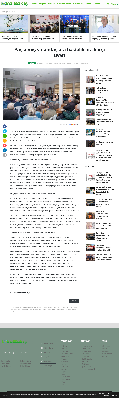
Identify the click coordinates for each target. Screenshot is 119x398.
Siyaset (64, 369)
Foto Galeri (47, 343)
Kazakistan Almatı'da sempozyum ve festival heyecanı (104, 121)
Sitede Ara (106, 346)
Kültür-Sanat (65, 377)
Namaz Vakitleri (87, 351)
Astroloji (105, 356)
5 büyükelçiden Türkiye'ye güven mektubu (102, 90)
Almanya (51, 4)
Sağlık (13, 12)
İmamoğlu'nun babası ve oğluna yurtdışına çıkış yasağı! (104, 112)
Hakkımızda (5, 361)
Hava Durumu (87, 346)
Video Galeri (47, 348)
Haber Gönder (25, 366)
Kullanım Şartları (26, 361)
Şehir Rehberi (87, 367)
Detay (102, 393)
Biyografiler (106, 351)
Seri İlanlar (85, 364)
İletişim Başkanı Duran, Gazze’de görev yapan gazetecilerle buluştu (104, 257)
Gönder (74, 301)
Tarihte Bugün (87, 359)
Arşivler (45, 357)
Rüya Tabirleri (107, 354)
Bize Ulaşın (46, 366)
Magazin (42, 4)
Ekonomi (64, 367)
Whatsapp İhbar (25, 363)
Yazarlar (45, 352)
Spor (63, 374)
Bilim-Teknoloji (66, 379)
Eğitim (63, 384)
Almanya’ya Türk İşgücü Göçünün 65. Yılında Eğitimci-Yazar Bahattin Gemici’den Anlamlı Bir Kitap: (104, 155)
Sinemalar (85, 361)
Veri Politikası (6, 366)
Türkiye (87, 4)
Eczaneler (85, 354)
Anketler (105, 349)
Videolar (33, 4)
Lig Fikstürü (86, 356)
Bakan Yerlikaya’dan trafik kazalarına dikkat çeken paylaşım (104, 225)
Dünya (63, 364)
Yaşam (63, 382)
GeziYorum (78, 4)
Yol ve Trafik (86, 349)
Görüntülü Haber (64, 4)
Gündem (96, 4)
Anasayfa (5, 12)
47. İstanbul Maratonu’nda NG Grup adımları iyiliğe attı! (104, 247)
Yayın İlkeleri (5, 363)
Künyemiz (46, 361)
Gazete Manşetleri (88, 369)
